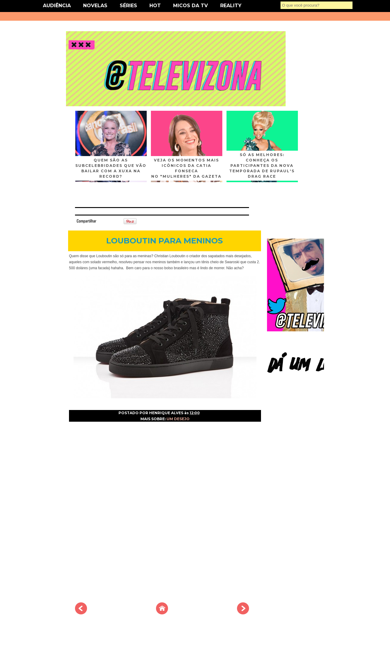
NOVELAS (95, 5)
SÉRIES (128, 5)
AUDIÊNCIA (57, 5)
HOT (155, 5)
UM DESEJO (178, 419)
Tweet (106, 221)
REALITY (231, 5)
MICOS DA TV (190, 5)
